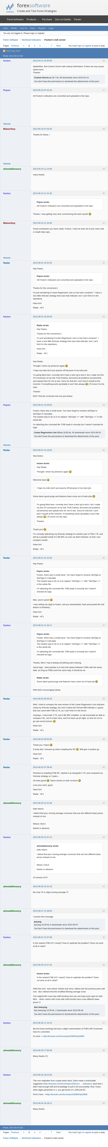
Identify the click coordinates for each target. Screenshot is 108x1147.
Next (58, 46)
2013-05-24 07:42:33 (42, 90)
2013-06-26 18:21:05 (42, 1075)
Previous (15, 46)
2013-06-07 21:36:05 (42, 911)
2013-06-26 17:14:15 (42, 1023)
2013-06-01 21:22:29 (42, 558)
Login (51, 28)
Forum (77, 19)
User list (23, 28)
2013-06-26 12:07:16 (42, 965)
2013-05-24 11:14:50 (42, 169)
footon (7, 60)
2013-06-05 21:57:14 (42, 837)
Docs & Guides (63, 19)
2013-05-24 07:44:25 (42, 129)
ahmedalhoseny (12, 169)
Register (42, 28)
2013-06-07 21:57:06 (42, 937)
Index (5, 28)
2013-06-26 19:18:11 (42, 1103)
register (88, 46)
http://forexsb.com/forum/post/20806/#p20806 (66, 1094)
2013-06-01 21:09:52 (42, 405)
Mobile (14, 28)
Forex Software (15, 19)
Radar (6, 262)
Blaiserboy (9, 129)
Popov (7, 90)
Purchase (47, 19)
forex (33, 5)
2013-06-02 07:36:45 (42, 767)
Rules (32, 28)
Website (7, 124)
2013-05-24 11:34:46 (42, 223)
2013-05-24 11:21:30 (42, 193)
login (79, 46)
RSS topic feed (13, 51)
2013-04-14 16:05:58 (42, 60)
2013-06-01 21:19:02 (42, 450)
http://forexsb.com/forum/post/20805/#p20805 (63, 1036)
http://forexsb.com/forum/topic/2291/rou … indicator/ (67, 1084)
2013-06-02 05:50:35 (42, 739)
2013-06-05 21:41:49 (42, 803)
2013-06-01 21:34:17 (42, 625)
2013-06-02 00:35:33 (42, 698)
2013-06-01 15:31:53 (42, 263)
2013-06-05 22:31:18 (42, 886)
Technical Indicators (31, 40)
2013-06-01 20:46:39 (42, 316)
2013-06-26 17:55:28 (42, 1050)
